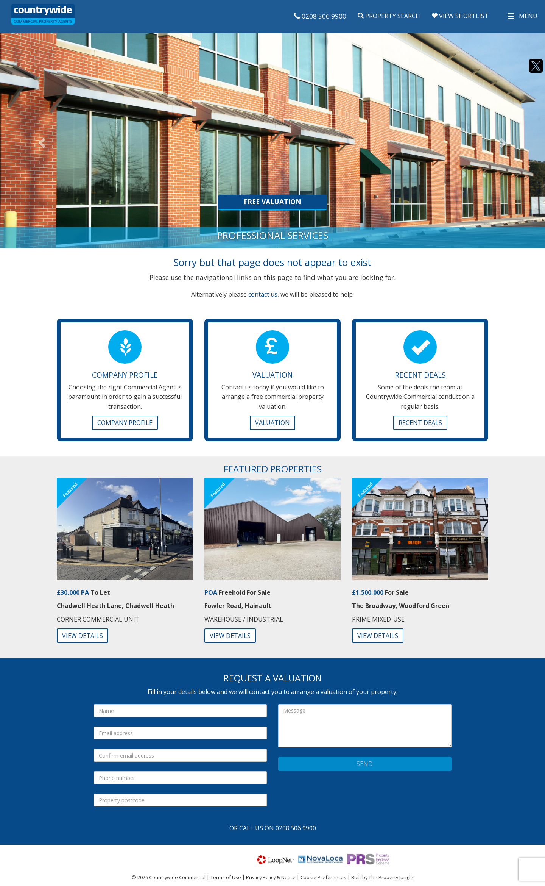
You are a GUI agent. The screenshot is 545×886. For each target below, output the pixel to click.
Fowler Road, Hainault (237, 606)
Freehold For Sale (237, 592)
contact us (262, 294)
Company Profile (125, 423)
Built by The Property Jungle (382, 877)
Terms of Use (225, 877)
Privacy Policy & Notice (271, 877)
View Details (82, 635)
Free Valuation (272, 201)
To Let (83, 592)
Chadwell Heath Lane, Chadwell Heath (115, 606)
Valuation (272, 423)
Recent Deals (420, 423)
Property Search (389, 16)
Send (365, 763)
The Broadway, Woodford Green (400, 606)
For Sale (380, 592)
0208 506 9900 (320, 16)
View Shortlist (460, 16)
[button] (41, 140)
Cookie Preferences (323, 877)
